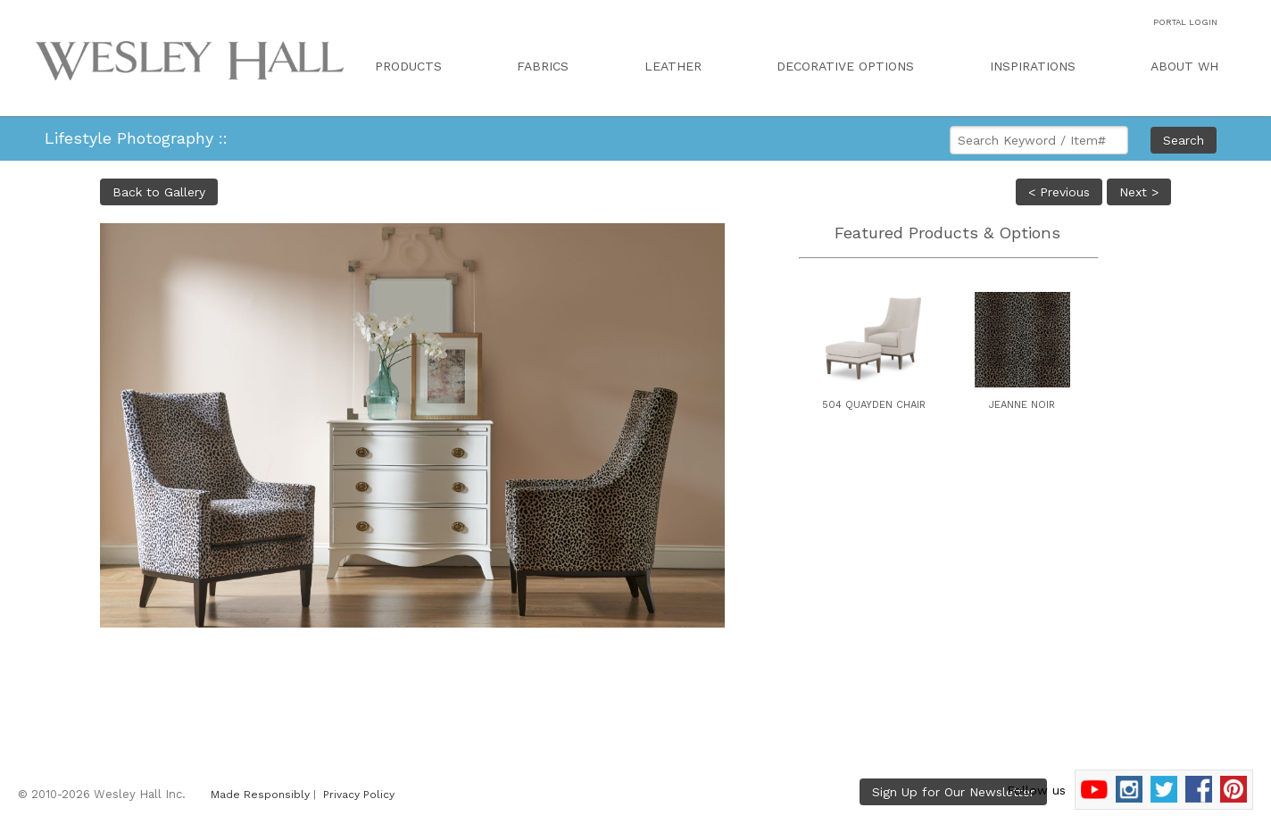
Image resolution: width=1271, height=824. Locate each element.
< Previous (1059, 192)
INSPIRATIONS (1033, 66)
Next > (1139, 192)
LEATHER (673, 66)
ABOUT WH (1184, 66)
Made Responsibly (260, 794)
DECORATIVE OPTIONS (845, 66)
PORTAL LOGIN (1185, 22)
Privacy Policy (359, 794)
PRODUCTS (408, 66)
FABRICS (543, 66)
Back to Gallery (158, 192)
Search (1183, 140)
